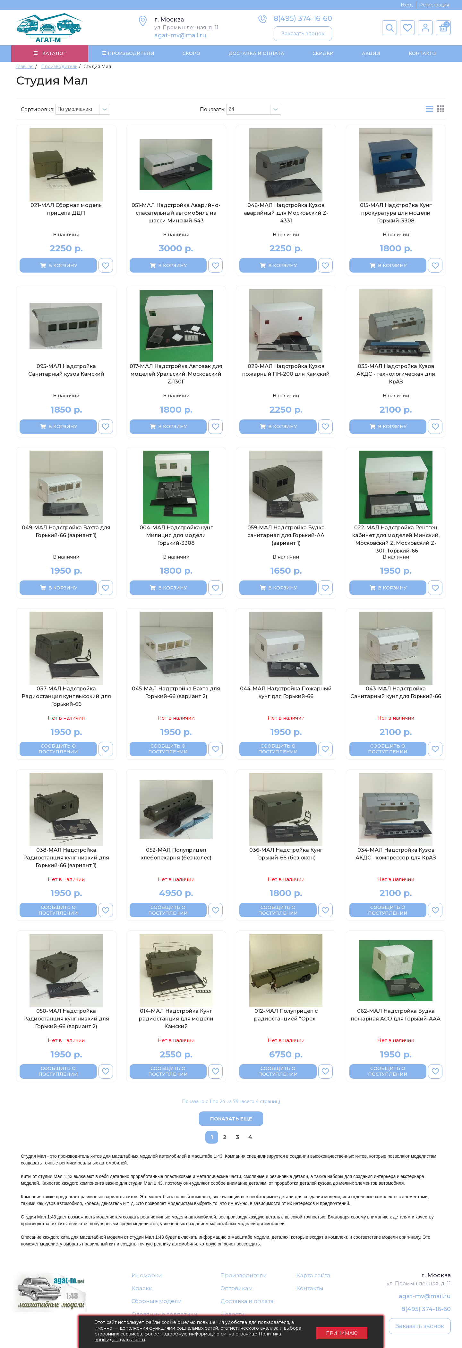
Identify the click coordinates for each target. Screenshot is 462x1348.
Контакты (422, 53)
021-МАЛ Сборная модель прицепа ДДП (66, 209)
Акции (371, 53)
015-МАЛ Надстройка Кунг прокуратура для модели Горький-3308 (396, 213)
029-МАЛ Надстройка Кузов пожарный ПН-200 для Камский (286, 370)
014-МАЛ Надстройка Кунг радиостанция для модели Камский (176, 1019)
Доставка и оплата (247, 1301)
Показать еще (231, 1119)
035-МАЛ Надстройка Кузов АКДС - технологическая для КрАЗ (395, 374)
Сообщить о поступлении (58, 749)
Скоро (191, 53)
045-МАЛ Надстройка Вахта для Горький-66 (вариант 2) (176, 693)
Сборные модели (157, 1301)
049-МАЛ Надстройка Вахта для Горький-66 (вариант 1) (66, 531)
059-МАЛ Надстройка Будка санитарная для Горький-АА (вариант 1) (286, 535)
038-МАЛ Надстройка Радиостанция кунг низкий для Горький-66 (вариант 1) (66, 857)
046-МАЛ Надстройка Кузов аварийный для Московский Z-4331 (286, 213)
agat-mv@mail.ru (180, 35)
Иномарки (147, 1275)
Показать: (212, 109)
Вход (407, 5)
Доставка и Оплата (256, 53)
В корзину (58, 265)
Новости (232, 1314)
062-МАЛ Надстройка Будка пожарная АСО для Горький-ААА (396, 1015)
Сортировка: (37, 109)
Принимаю (342, 1332)
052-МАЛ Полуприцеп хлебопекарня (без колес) (176, 854)
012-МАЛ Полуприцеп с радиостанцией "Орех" (286, 1015)
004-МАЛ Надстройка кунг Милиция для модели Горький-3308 (176, 535)
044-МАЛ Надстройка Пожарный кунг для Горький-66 (286, 693)
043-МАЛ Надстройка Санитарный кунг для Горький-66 (395, 693)
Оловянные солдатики (164, 1314)
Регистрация (434, 5)
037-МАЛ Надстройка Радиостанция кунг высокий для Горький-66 (66, 696)
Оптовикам (236, 1288)
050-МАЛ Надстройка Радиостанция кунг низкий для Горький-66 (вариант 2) (66, 1019)
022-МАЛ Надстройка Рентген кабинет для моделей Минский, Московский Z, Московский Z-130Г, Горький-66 (396, 539)
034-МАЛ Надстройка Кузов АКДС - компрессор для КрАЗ (395, 854)
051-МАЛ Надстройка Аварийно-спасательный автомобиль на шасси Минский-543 (176, 213)
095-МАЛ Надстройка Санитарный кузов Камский (66, 370)
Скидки (323, 53)
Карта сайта (313, 1275)
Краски (142, 1288)
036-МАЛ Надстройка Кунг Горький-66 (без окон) (285, 854)
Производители (243, 1275)
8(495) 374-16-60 (303, 18)
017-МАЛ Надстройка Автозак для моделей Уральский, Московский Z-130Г (176, 374)
